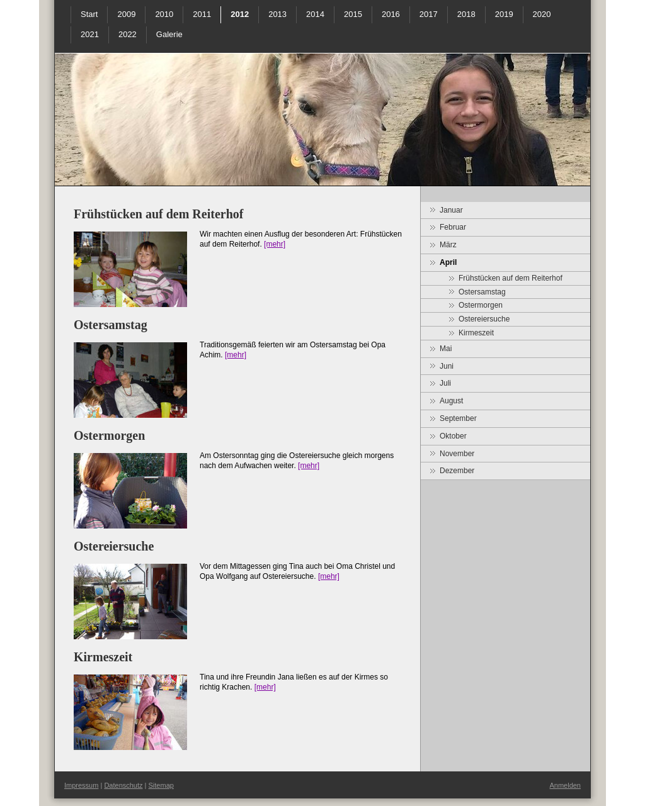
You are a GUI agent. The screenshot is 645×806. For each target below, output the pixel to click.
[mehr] (274, 244)
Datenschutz (123, 785)
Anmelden (565, 785)
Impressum (81, 785)
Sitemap (161, 785)
